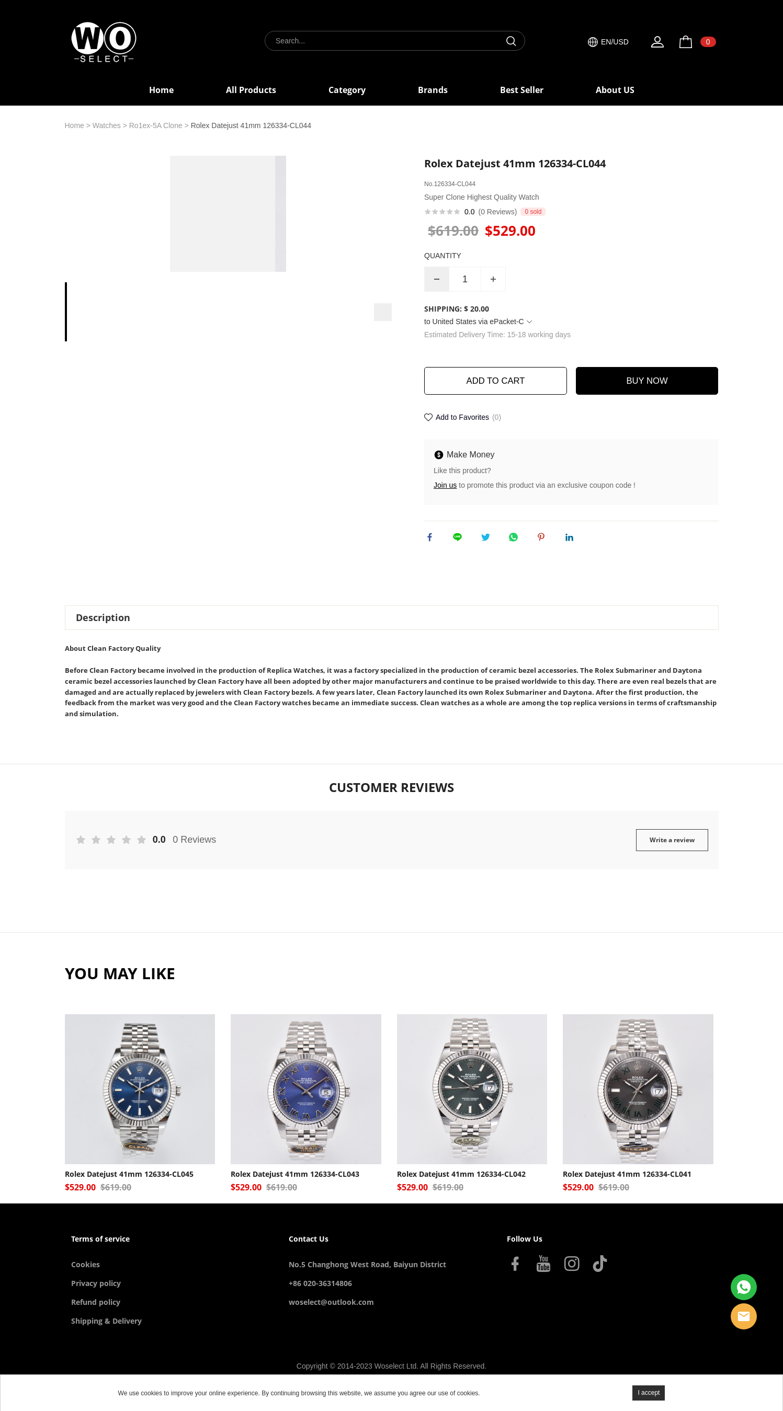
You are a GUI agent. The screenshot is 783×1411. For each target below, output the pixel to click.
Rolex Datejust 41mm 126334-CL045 (129, 1183)
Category (347, 90)
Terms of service (100, 1248)
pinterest (543, 540)
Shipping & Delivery (106, 1330)
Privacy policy (96, 1293)
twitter (488, 540)
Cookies (85, 1274)
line (460, 540)
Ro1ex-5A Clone (156, 125)
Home (161, 90)
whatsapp (516, 540)
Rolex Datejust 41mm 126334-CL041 (627, 1183)
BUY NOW (647, 381)
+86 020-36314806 (320, 1293)
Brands (433, 90)
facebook (432, 540)
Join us (445, 486)
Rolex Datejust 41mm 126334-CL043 (295, 1183)
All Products (251, 90)
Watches (107, 125)
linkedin (572, 540)
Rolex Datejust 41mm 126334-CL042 (461, 1183)
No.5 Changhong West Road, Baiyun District (367, 1274)
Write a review (672, 848)
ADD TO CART (495, 381)
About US (615, 90)
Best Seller (521, 90)
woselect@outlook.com (331, 1311)
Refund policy (95, 1311)
